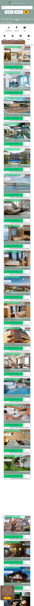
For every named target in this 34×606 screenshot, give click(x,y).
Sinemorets (8, 460)
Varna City (7, 76)
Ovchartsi (7, 434)
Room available (13, 67)
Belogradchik (8, 572)
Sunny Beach (8, 383)
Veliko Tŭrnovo (8, 409)
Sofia (6, 230)
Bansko (7, 128)
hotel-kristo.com (17, 3)
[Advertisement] (17, 498)
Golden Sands (8, 102)
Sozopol (7, 153)
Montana (7, 332)
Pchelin (6, 51)
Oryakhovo (7, 204)
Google (4, 589)
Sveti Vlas (7, 281)
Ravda (6, 520)
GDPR (7, 595)
